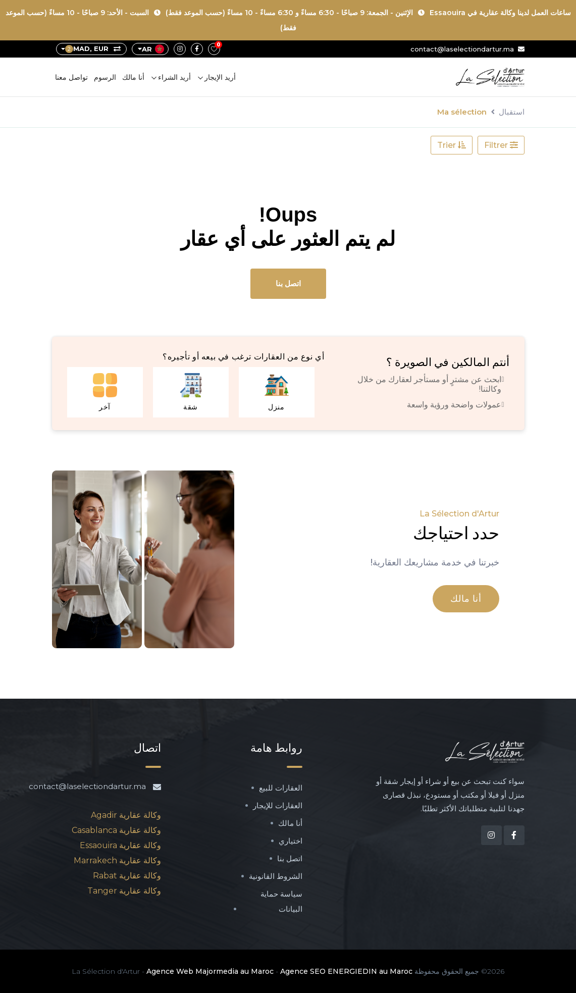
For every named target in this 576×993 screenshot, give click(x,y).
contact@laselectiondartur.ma (467, 49)
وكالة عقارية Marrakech (117, 860)
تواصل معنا (71, 77)
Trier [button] (451, 145)
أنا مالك (133, 77)
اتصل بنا (288, 283)
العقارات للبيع (280, 788)
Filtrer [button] (501, 145)
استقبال (512, 112)
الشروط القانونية (275, 876)
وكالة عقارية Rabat (127, 875)
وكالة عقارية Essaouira (120, 845)
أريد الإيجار (220, 77)
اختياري (290, 841)
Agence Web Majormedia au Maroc (210, 971)
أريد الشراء (174, 77)
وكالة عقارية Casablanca (116, 830)
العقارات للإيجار (277, 805)
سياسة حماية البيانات (281, 901)
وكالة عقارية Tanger (124, 891)
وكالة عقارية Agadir (126, 815)
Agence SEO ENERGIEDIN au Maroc (346, 971)
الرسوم (105, 77)
